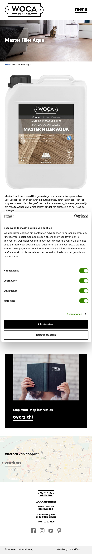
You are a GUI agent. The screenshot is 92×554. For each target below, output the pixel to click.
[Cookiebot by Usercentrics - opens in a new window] (74, 216)
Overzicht (23, 417)
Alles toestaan (46, 324)
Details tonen (74, 313)
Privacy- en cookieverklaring (19, 549)
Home (8, 65)
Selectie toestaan (46, 334)
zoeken (13, 463)
